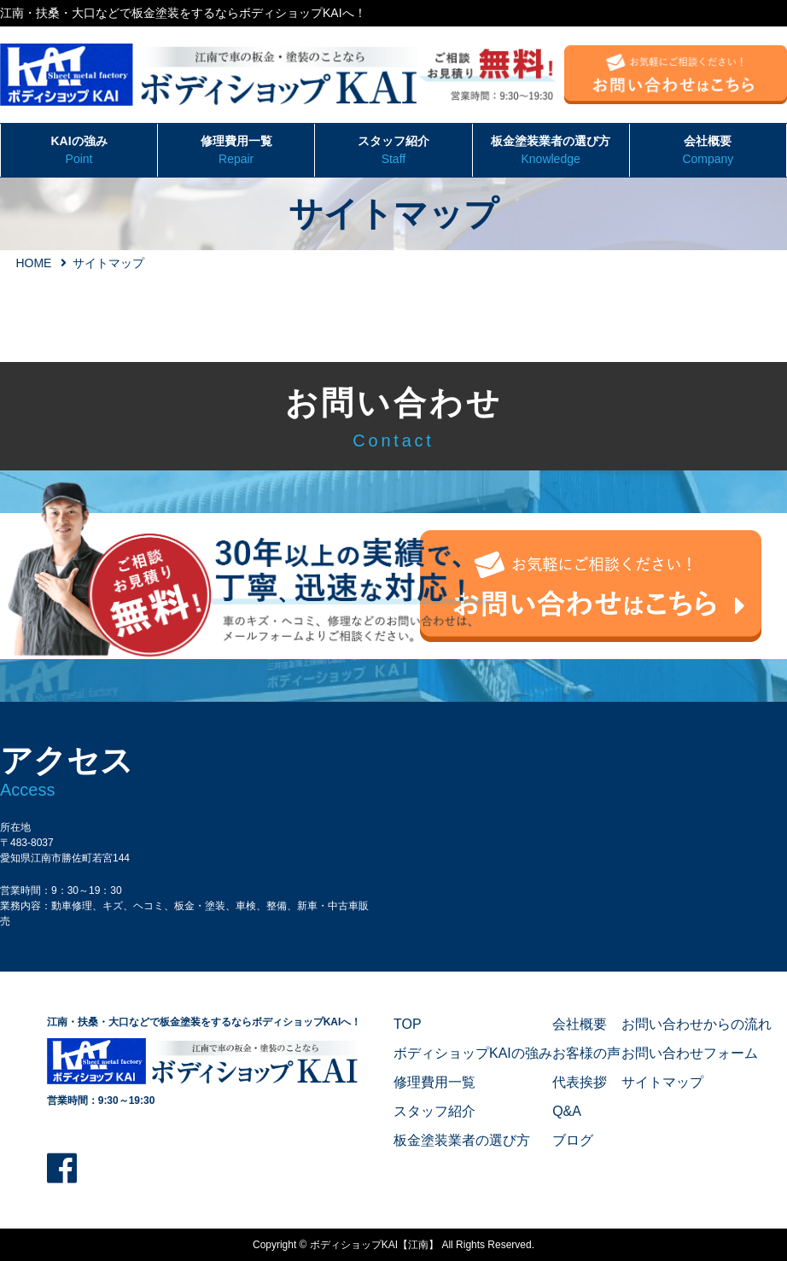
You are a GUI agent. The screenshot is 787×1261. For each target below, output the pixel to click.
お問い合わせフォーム (689, 1053)
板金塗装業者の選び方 (551, 151)
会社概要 (708, 151)
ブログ (572, 1140)
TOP (408, 1024)
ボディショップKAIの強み (473, 1053)
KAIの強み (79, 151)
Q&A (566, 1111)
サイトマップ (662, 1082)
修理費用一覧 (236, 151)
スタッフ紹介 (393, 151)
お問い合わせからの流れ (696, 1024)
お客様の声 (586, 1053)
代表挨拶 (579, 1082)
